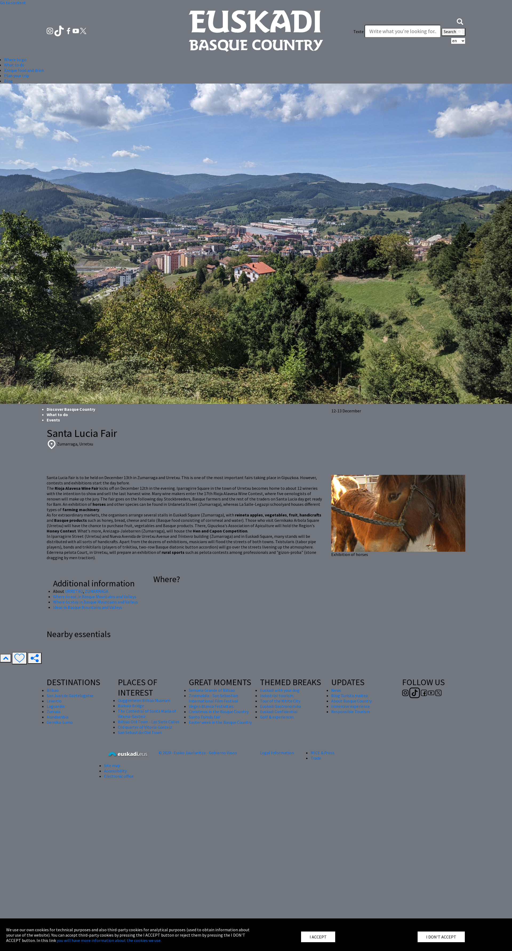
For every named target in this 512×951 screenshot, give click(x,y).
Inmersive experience (350, 706)
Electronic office (119, 776)
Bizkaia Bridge (131, 705)
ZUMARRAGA (96, 591)
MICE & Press (322, 752)
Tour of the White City (280, 701)
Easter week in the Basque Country (220, 722)
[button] (460, 20)
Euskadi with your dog (279, 690)
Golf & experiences (277, 717)
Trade (316, 758)
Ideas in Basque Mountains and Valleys (87, 607)
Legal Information (277, 752)
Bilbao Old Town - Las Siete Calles (148, 721)
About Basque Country (351, 701)
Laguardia (56, 706)
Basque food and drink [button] (24, 70)
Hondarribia (58, 717)
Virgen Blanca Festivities (211, 706)
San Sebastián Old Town (140, 732)
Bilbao (53, 690)
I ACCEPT (318, 937)
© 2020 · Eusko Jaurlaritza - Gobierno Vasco (198, 752)
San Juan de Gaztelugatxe (70, 695)
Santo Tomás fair (204, 717)
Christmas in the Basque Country (219, 711)
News (336, 690)
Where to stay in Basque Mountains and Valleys (95, 602)
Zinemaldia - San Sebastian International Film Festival (213, 698)
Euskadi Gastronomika (280, 706)
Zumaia (53, 711)
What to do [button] (14, 65)
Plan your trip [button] (16, 75)
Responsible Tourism (350, 711)
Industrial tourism (276, 695)
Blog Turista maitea (349, 695)
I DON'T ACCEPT (441, 937)
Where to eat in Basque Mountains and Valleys (94, 596)
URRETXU (74, 591)
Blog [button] (8, 81)
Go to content (13, 2)
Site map (112, 765)
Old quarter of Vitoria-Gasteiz (145, 727)
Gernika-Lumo (60, 722)
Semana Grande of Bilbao (212, 690)
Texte (358, 31)
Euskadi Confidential (279, 711)
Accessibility (115, 771)
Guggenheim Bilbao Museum (144, 700)
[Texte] (403, 31)
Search (453, 32)
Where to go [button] (15, 59)
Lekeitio (54, 701)
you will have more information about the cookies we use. (109, 940)
